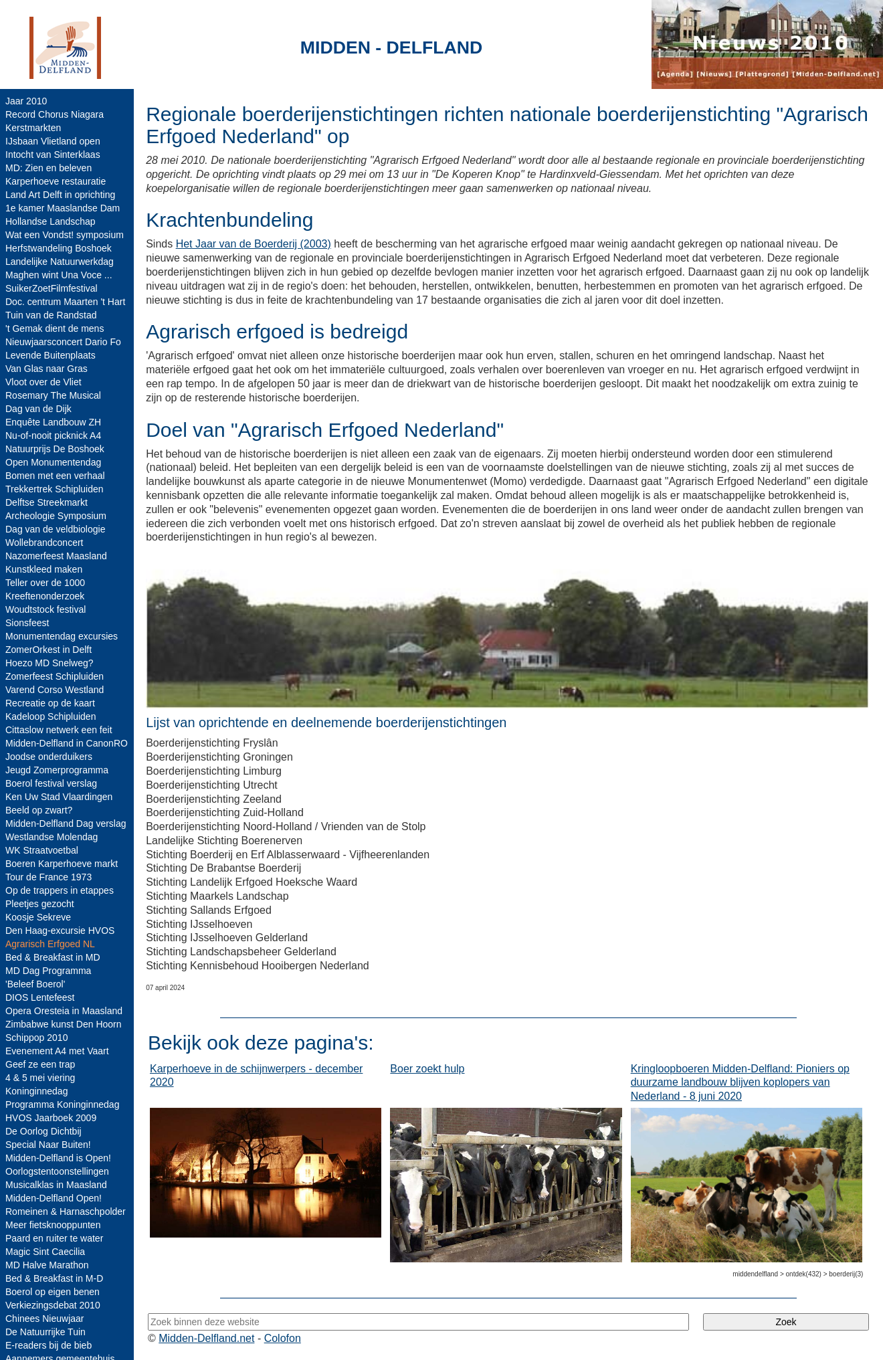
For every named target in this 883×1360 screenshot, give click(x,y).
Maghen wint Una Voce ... (58, 275)
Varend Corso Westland (54, 689)
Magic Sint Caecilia (45, 1251)
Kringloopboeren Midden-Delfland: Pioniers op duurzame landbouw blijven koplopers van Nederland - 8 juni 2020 (740, 1082)
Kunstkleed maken (43, 569)
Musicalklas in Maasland (56, 1184)
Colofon (282, 1338)
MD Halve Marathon (47, 1265)
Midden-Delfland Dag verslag (65, 823)
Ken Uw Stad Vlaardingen (58, 796)
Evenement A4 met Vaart (57, 1051)
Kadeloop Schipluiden (50, 716)
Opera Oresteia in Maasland (63, 1010)
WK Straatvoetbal (41, 850)
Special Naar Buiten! (48, 1144)
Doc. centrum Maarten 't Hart (65, 301)
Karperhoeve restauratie (55, 181)
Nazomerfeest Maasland (56, 556)
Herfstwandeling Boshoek (58, 248)
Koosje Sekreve (38, 917)
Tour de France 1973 (48, 877)
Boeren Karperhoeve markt (61, 863)
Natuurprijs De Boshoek (54, 449)
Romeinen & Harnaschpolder (65, 1211)
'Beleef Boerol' (35, 984)
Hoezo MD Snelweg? (49, 663)
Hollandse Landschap (50, 221)
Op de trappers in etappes (59, 890)
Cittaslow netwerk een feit (58, 729)
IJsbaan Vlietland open (52, 141)
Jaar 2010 (26, 101)
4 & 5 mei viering (40, 1077)
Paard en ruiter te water (54, 1238)
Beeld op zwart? (38, 810)
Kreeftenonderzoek (44, 596)
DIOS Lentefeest (40, 997)
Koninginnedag (36, 1091)
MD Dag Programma (48, 970)
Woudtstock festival (45, 609)
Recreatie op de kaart (50, 703)
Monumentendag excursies (61, 636)
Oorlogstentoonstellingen (57, 1171)
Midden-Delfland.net (206, 1338)
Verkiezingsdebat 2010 (52, 1305)
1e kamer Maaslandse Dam (62, 208)
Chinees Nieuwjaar (44, 1318)
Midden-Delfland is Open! (58, 1158)
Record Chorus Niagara (54, 114)
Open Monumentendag (53, 462)
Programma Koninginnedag (62, 1104)
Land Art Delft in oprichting (60, 194)
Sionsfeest (27, 622)
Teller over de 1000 (45, 582)
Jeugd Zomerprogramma (56, 770)
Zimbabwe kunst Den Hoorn (63, 1024)
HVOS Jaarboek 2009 (50, 1117)
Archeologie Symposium (55, 515)
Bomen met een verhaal (55, 475)
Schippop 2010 (36, 1037)
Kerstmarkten (33, 127)
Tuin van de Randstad (50, 315)
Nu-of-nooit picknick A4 (53, 435)
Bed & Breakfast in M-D (54, 1278)
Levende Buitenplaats (50, 355)
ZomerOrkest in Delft (48, 649)
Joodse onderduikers (48, 756)
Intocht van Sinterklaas (52, 154)
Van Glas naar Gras (46, 368)
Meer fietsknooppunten (52, 1225)
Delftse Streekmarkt (46, 502)
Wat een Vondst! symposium (64, 234)
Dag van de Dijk (38, 408)
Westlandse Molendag (51, 837)
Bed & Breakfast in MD (52, 957)
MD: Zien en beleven (48, 168)
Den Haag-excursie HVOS (59, 930)
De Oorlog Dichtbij (43, 1131)
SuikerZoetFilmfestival (51, 288)
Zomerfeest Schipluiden (54, 676)
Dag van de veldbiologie (55, 529)
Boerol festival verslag (51, 783)
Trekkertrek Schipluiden (54, 489)
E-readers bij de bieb (48, 1345)
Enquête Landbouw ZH (53, 422)
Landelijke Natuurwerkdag (59, 261)
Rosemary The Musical (53, 395)
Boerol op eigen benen (52, 1291)
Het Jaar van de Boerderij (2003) (253, 244)
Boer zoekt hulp (427, 1068)
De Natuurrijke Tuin (45, 1332)
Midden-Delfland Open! (53, 1198)
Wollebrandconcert (44, 542)
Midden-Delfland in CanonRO (66, 743)
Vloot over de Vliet (43, 382)
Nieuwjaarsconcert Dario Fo (63, 341)
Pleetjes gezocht (39, 903)
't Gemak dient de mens (54, 328)
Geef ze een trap (40, 1064)
